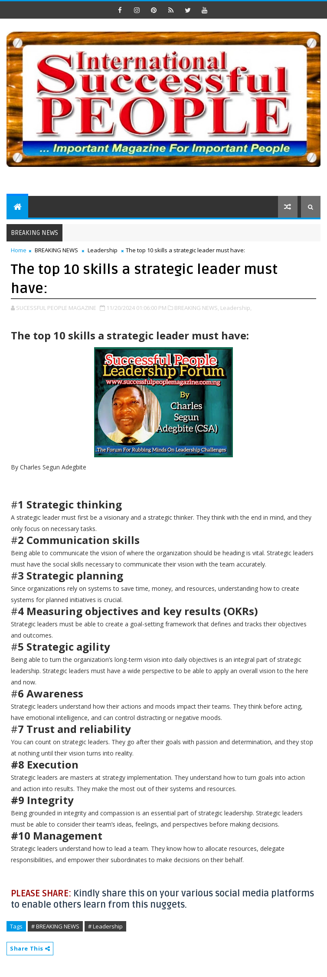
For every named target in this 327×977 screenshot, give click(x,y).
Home (18, 250)
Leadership (103, 250)
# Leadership (105, 926)
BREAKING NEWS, (196, 308)
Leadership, (236, 308)
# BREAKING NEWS (55, 926)
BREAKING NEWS (56, 250)
